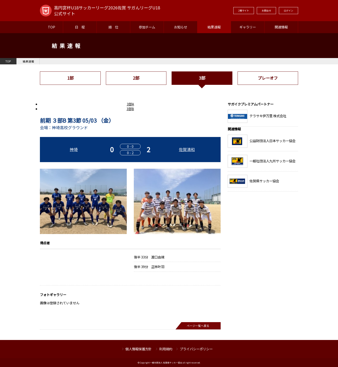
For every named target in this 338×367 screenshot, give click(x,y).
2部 (136, 78)
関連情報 (281, 26)
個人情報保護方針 (138, 348)
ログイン (288, 10)
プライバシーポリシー (196, 348)
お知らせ (180, 26)
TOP (51, 26)
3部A (130, 104)
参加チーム (147, 26)
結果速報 (214, 26)
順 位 (113, 26)
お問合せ (266, 10)
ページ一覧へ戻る (198, 326)
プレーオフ (268, 78)
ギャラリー (247, 26)
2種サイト (243, 10)
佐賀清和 (187, 149)
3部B (130, 108)
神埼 (74, 149)
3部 (202, 78)
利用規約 (165, 348)
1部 (70, 78)
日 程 (80, 26)
